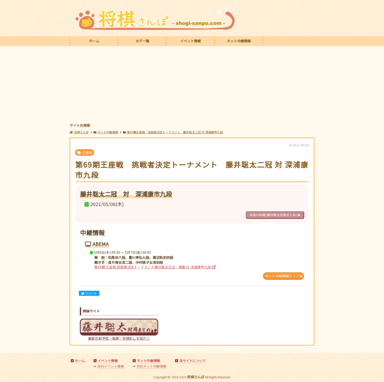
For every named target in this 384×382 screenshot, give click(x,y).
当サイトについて (192, 360)
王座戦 (84, 152)
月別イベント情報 (110, 366)
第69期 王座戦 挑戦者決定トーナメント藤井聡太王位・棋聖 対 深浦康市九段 (152, 267)
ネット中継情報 (239, 40)
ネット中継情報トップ (282, 275)
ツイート (89, 293)
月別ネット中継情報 (152, 366)
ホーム (94, 40)
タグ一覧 (142, 40)
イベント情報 (190, 40)
